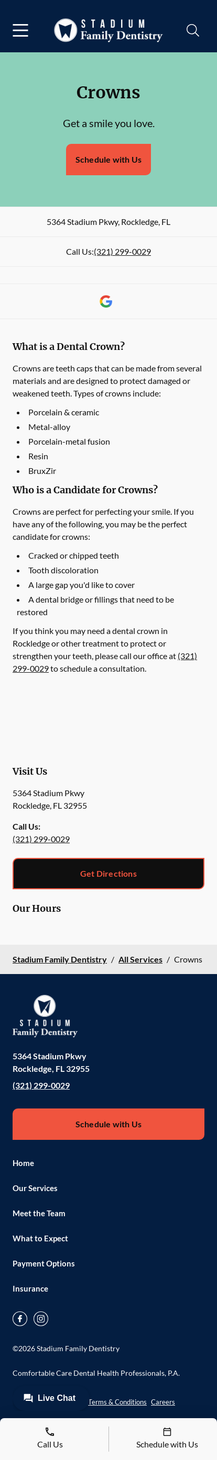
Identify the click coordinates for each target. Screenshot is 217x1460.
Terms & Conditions (117, 1402)
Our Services (35, 1188)
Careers (163, 1402)
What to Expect (40, 1238)
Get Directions (108, 873)
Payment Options (44, 1263)
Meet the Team (39, 1213)
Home (23, 1163)
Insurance (30, 1288)
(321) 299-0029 (122, 251)
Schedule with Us (108, 159)
